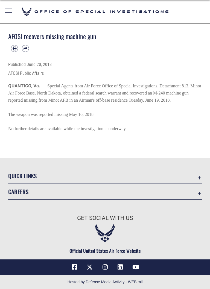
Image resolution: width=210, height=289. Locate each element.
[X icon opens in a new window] (90, 267)
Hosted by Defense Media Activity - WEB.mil (105, 282)
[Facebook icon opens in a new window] (74, 267)
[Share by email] (25, 48)
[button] (9, 11)
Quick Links (22, 175)
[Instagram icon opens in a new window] (105, 267)
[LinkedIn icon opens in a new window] (120, 267)
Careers (18, 191)
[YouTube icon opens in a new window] (136, 267)
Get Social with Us (105, 218)
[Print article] (14, 48)
